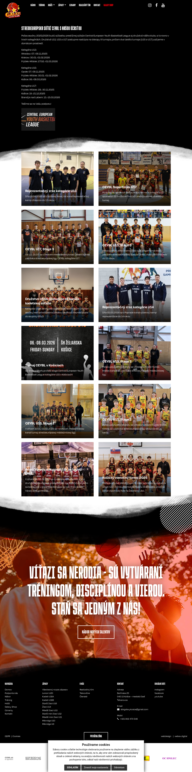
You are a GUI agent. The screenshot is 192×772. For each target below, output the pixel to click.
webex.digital (181, 736)
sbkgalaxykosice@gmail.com (134, 709)
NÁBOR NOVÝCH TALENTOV (96, 632)
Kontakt (8, 713)
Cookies (16, 736)
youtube (159, 696)
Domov (8, 689)
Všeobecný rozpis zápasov (55, 689)
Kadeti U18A (48, 696)
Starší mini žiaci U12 (52, 713)
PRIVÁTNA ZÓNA (96, 736)
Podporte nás (11, 693)
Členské (83, 696)
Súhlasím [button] (72, 767)
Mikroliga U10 (48, 720)
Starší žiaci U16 (49, 703)
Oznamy (9, 710)
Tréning (8, 700)
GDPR (7, 736)
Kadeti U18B (48, 700)
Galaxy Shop (11, 706)
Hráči (7, 703)
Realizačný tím (87, 689)
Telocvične (85, 693)
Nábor (8, 696)
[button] (51, 5)
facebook (159, 693)
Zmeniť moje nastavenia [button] (96, 767)
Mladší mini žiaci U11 (52, 717)
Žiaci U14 (46, 706)
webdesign (166, 736)
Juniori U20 (47, 693)
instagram (159, 689)
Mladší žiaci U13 (50, 710)
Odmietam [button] (119, 767)
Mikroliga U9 (48, 724)
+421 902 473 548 (129, 719)
